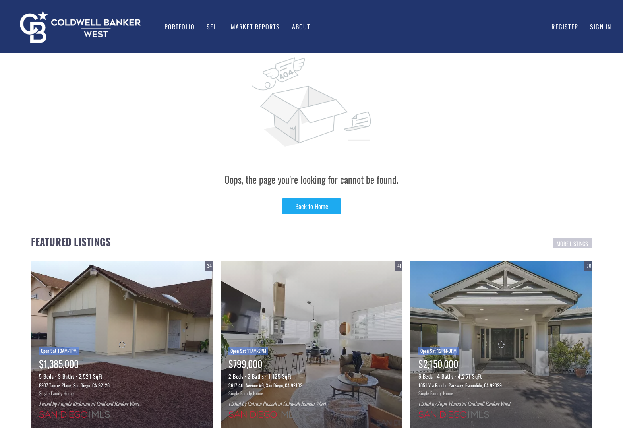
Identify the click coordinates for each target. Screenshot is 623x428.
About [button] (301, 26)
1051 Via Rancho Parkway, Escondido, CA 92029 (460, 385)
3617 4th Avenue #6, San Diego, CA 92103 (265, 385)
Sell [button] (213, 26)
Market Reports (255, 26)
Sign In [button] (600, 26)
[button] (80, 26)
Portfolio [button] (179, 26)
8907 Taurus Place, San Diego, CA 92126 (74, 385)
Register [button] (564, 26)
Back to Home (311, 206)
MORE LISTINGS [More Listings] (572, 243)
